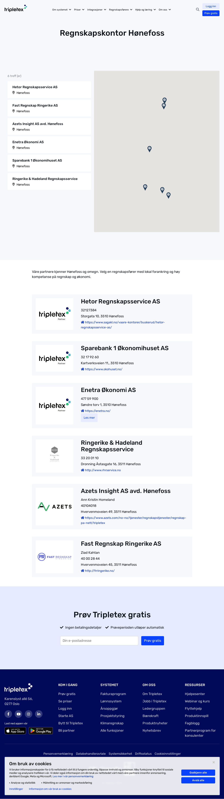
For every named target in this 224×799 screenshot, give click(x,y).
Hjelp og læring (144, 9)
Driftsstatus (143, 753)
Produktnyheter (155, 723)
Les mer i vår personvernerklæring (73, 776)
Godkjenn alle (198, 772)
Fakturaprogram (113, 694)
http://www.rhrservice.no (101, 470)
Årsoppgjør (109, 708)
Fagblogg (192, 723)
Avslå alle (198, 780)
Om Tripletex (152, 694)
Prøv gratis (210, 13)
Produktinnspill (196, 716)
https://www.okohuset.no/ (101, 369)
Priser (78, 9)
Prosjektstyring (112, 716)
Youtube (18, 714)
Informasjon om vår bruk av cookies (50, 789)
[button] (149, 149)
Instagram (28, 714)
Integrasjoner (95, 9)
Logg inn (211, 6)
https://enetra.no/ (96, 411)
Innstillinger (16, 789)
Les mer (89, 417)
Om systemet (60, 9)
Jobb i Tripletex (154, 701)
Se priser (65, 701)
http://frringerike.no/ (98, 571)
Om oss (163, 9)
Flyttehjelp (193, 708)
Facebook (8, 714)
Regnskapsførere (119, 9)
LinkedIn (39, 714)
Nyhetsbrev (152, 730)
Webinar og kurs (197, 701)
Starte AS (65, 716)
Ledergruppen (154, 708)
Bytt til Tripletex (70, 723)
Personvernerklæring (58, 753)
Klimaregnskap (112, 723)
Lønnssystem (110, 701)
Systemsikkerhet (120, 753)
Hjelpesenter (195, 694)
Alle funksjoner (112, 730)
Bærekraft (151, 716)
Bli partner (66, 730)
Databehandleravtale (91, 753)
